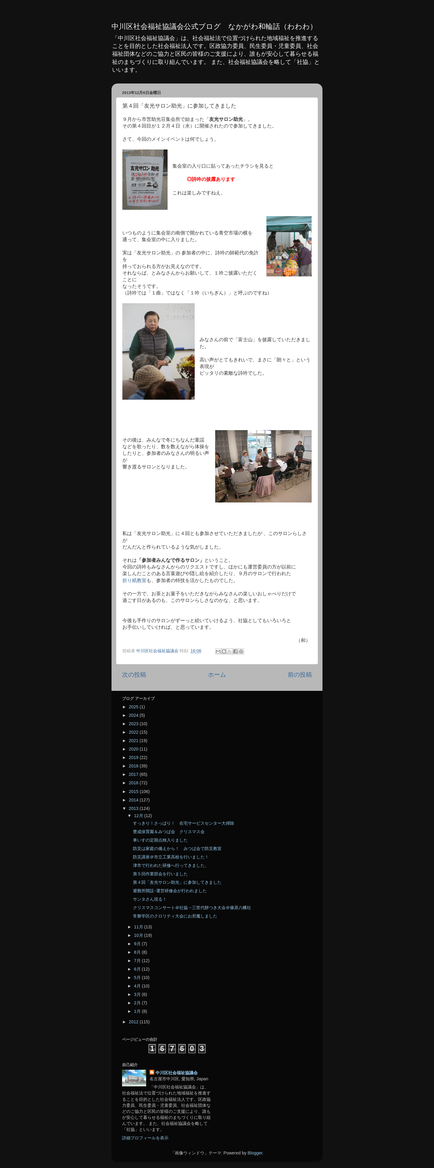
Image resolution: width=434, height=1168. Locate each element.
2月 (138, 1002)
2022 (134, 732)
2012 (134, 1021)
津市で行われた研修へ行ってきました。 (171, 865)
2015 (134, 791)
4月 (138, 986)
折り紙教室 (134, 580)
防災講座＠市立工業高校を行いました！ (171, 857)
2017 (134, 774)
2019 (134, 757)
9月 (138, 943)
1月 (138, 1011)
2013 (134, 808)
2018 (134, 765)
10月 (139, 935)
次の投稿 (134, 674)
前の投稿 (300, 674)
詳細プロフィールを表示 (145, 1137)
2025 (134, 706)
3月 (138, 994)
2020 (134, 749)
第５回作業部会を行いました (160, 873)
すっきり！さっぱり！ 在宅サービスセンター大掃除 (183, 823)
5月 (138, 977)
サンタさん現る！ (150, 899)
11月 (139, 926)
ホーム (217, 674)
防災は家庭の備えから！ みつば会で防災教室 (177, 848)
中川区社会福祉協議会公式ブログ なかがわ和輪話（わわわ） (214, 26)
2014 (134, 800)
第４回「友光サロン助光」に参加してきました (177, 882)
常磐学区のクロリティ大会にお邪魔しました (175, 916)
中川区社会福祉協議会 (177, 1072)
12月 (139, 815)
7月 (138, 960)
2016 (134, 782)
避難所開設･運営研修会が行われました (170, 890)
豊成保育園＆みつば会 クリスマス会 (169, 831)
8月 (138, 952)
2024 (134, 715)
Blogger (255, 1153)
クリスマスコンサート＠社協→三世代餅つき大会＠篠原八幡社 (192, 907)
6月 (138, 969)
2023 (134, 723)
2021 (134, 740)
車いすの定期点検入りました (160, 840)
